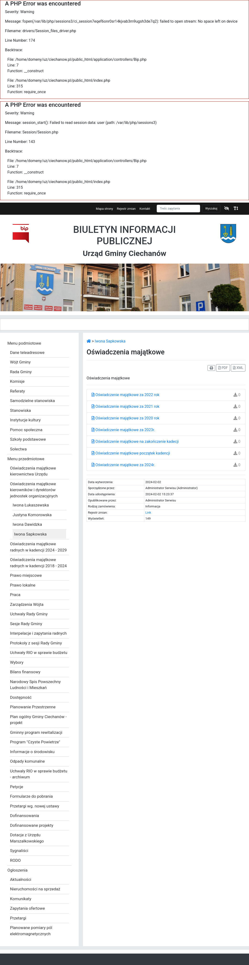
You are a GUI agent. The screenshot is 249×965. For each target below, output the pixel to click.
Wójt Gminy (20, 362)
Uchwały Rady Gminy (29, 614)
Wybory (16, 662)
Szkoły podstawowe (28, 439)
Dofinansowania (24, 815)
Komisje (17, 381)
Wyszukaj (211, 208)
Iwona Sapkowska (30, 534)
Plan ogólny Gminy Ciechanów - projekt (38, 719)
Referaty (17, 391)
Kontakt (145, 208)
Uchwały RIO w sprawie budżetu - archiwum (38, 774)
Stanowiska (20, 410)
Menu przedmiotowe (25, 458)
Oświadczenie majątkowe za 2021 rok (125, 406)
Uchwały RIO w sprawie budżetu (38, 652)
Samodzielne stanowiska (32, 400)
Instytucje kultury (25, 420)
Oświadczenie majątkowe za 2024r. (123, 465)
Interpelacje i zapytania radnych (38, 633)
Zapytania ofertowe (27, 908)
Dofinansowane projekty (31, 825)
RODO (15, 860)
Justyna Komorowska (32, 514)
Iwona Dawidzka (27, 524)
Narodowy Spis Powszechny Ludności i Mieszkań (35, 684)
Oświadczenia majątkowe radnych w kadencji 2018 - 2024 (38, 562)
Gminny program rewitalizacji (36, 732)
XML (238, 368)
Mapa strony (104, 208)
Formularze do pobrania (31, 796)
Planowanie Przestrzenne (33, 707)
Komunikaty (20, 898)
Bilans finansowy (25, 671)
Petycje (16, 786)
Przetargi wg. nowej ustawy (34, 806)
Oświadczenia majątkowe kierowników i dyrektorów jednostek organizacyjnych (34, 489)
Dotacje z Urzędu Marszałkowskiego (27, 837)
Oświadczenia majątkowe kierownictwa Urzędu (33, 471)
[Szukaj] (178, 208)
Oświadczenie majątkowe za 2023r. (123, 430)
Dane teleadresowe (27, 352)
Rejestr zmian (126, 208)
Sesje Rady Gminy (26, 623)
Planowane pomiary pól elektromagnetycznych (31, 930)
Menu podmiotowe (24, 343)
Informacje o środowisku (32, 751)
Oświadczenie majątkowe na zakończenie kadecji (135, 441)
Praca (15, 594)
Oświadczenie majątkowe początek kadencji (131, 453)
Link (148, 512)
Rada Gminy (21, 371)
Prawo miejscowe (26, 575)
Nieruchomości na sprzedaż (35, 889)
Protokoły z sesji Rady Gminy (36, 643)
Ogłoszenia (17, 870)
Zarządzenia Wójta (26, 604)
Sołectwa (18, 449)
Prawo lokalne (22, 585)
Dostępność (21, 697)
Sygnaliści (19, 850)
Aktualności (20, 879)
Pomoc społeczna (26, 429)
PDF (223, 368)
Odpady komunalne (27, 761)
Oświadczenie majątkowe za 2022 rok (125, 395)
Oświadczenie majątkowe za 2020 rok (125, 418)
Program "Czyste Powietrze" (35, 742)
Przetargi (18, 918)
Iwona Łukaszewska (31, 505)
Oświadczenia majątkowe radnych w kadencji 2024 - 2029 (38, 546)
